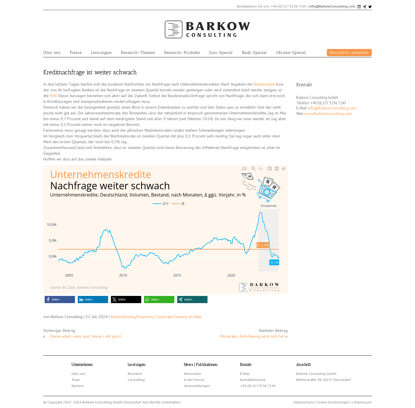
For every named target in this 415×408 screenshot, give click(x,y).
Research (135, 373)
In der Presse (194, 379)
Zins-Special (221, 52)
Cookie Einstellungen (333, 402)
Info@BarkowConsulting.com (332, 6)
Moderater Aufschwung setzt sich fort (252, 336)
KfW (53, 95)
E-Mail (245, 373)
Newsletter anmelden (349, 52)
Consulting (136, 379)
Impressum (363, 402)
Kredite (195, 316)
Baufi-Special (254, 52)
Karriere (77, 386)
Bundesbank (264, 84)
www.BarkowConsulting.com (328, 113)
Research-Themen (138, 52)
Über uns (52, 52)
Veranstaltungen (197, 386)
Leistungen (101, 52)
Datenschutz (304, 402)
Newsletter (192, 373)
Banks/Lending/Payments (132, 316)
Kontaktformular (253, 379)
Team (75, 379)
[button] (60, 299)
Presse (76, 52)
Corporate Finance (171, 316)
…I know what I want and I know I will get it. (84, 336)
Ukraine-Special (291, 52)
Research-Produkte (182, 52)
